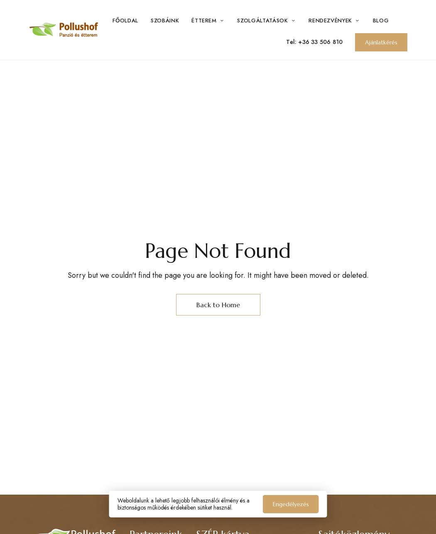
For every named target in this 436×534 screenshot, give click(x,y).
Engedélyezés (291, 504)
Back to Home (218, 305)
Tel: (292, 42)
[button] (381, 42)
